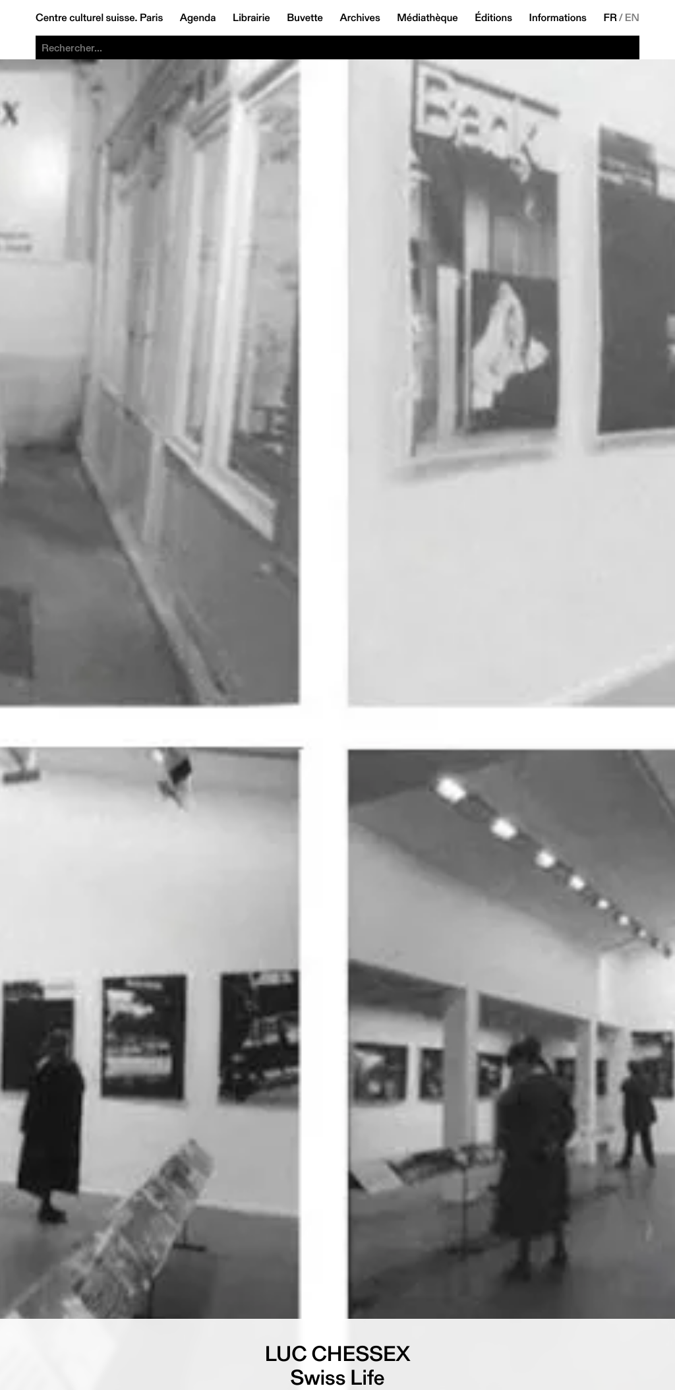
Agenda (198, 18)
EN (632, 18)
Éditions (493, 18)
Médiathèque (427, 18)
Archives (359, 18)
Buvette (305, 18)
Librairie (251, 18)
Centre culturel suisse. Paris (99, 18)
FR (610, 18)
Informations (558, 18)
